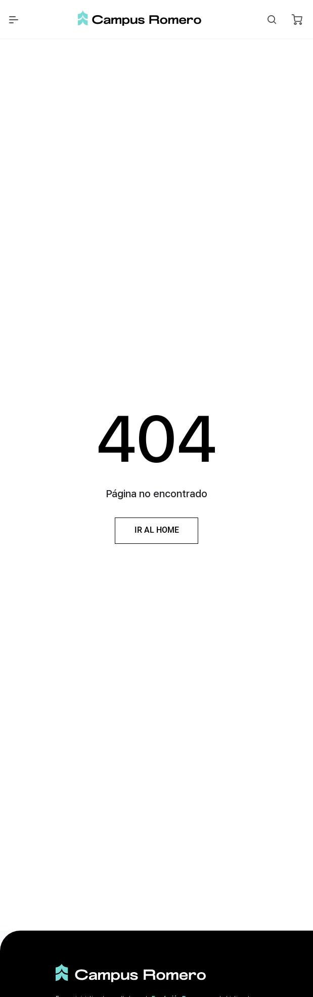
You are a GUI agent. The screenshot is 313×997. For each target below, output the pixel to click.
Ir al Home (157, 530)
